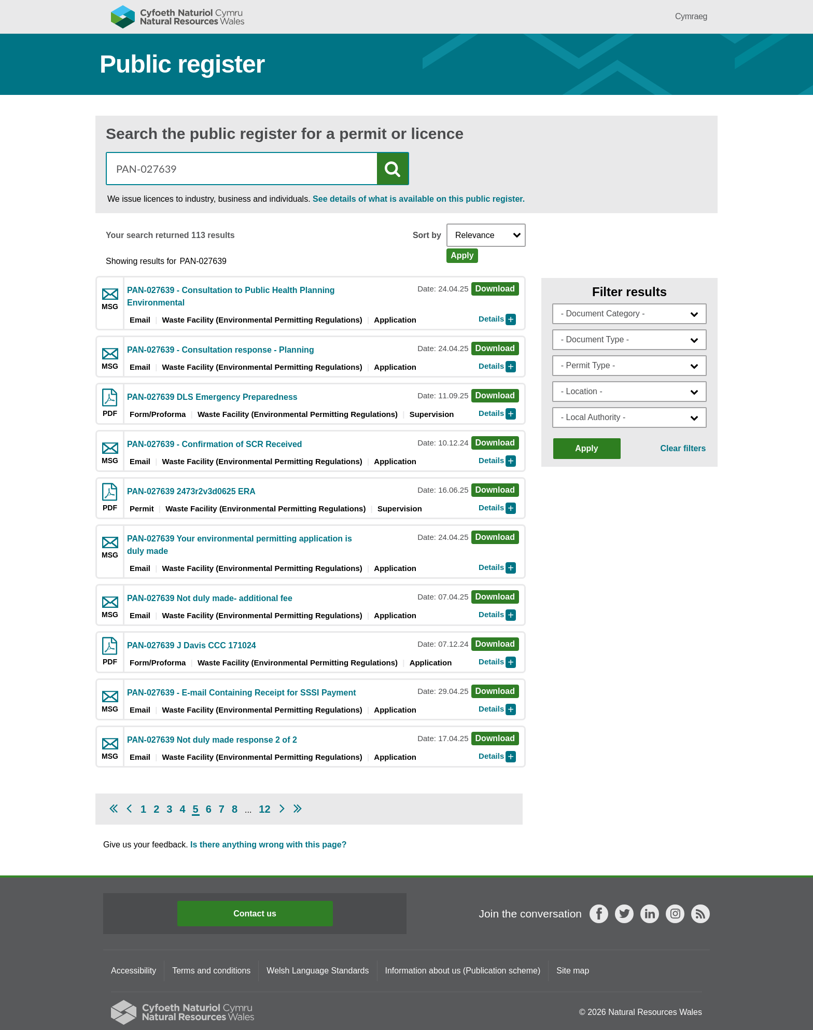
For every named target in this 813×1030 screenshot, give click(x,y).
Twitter (624, 913)
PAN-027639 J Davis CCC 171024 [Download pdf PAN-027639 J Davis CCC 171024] (191, 645)
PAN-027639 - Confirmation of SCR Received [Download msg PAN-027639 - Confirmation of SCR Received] (214, 444)
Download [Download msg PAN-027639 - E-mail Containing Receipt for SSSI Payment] (495, 691)
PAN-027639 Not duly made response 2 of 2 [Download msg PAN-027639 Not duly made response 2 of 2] (212, 739)
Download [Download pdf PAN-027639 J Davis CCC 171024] (495, 643)
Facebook (599, 913)
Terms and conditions (211, 970)
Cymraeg (691, 16)
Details (491, 318)
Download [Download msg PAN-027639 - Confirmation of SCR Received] (495, 442)
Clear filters (683, 448)
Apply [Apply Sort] (462, 255)
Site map (572, 970)
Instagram (675, 913)
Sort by (427, 235)
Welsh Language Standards (318, 970)
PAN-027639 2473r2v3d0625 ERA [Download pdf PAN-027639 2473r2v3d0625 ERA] (191, 491)
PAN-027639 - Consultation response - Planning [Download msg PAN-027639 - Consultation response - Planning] (220, 349)
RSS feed (700, 913)
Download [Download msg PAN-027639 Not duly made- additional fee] (495, 596)
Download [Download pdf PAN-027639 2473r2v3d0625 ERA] (495, 489)
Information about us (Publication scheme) (463, 970)
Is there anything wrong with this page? (268, 844)
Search (392, 169)
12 (264, 809)
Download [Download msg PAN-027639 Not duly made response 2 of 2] (495, 738)
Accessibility (133, 970)
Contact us (254, 913)
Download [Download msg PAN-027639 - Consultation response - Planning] (495, 348)
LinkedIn (649, 913)
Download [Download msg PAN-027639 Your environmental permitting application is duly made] (495, 537)
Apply (586, 448)
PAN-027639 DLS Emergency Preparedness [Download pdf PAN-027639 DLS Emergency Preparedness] (212, 397)
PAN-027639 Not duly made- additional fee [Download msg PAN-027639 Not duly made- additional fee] (209, 598)
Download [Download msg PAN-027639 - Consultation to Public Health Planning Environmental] (495, 288)
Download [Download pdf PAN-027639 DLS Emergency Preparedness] (495, 395)
